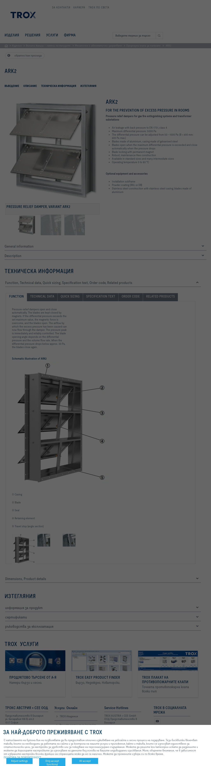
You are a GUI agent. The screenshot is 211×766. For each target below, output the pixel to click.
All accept (85, 761)
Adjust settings (19, 761)
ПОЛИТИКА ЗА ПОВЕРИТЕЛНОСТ (22, 757)
